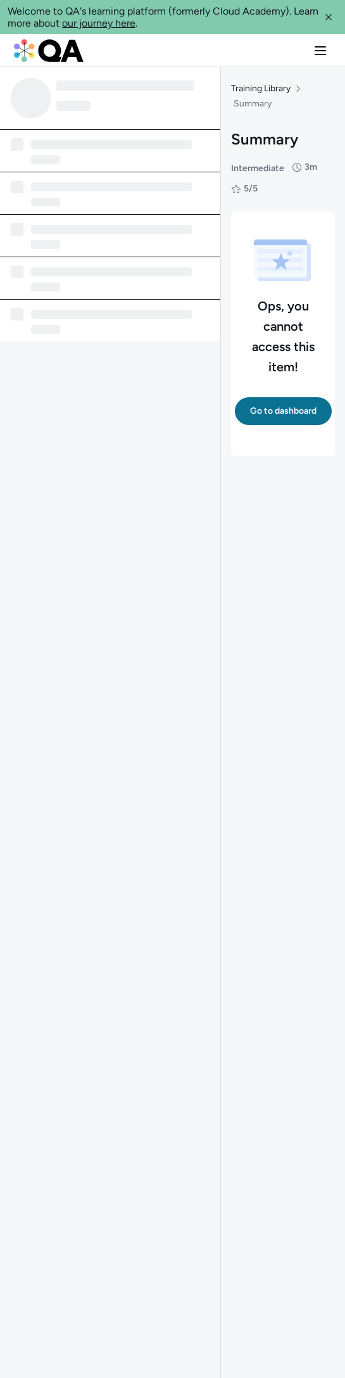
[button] (328, 17)
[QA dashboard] (49, 50)
